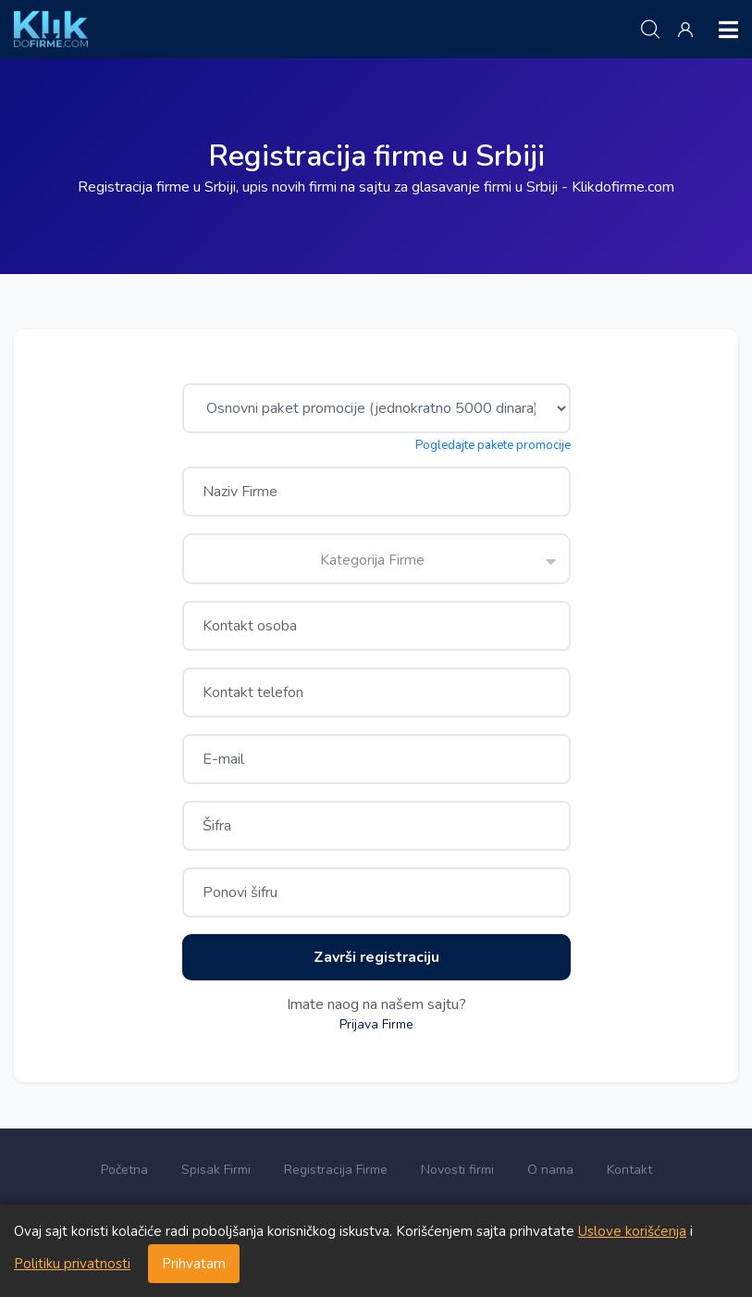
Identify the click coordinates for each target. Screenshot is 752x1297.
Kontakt (629, 1170)
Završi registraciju (376, 957)
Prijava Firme (376, 1024)
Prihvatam (194, 1263)
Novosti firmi (457, 1170)
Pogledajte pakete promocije (493, 445)
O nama (550, 1170)
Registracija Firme (336, 1170)
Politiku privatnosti (72, 1263)
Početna (124, 1170)
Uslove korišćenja (632, 1231)
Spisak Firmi (216, 1170)
